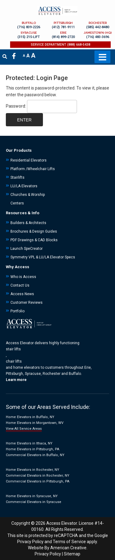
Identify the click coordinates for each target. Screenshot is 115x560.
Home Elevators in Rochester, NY (32, 470)
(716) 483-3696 (97, 37)
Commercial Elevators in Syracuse (33, 502)
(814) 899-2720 (63, 37)
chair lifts (14, 361)
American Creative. (68, 547)
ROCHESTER (98, 23)
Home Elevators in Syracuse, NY (32, 496)
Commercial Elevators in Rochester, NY (37, 476)
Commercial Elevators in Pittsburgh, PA (37, 481)
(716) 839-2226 (28, 27)
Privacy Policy (30, 541)
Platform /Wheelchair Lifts (32, 169)
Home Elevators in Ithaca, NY (29, 443)
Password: (41, 106)
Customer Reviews (26, 302)
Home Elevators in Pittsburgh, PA (32, 449)
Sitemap (72, 553)
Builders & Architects (28, 223)
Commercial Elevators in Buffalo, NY (35, 455)
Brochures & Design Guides (33, 231)
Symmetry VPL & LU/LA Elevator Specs (42, 257)
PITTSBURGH (63, 23)
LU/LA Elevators (23, 186)
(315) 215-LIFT (28, 37)
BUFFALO (29, 23)
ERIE (63, 32)
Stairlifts (17, 177)
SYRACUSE (29, 32)
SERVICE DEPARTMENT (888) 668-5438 (60, 45)
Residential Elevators (28, 160)
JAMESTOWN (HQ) (98, 32)
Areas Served (53, 407)
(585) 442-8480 (97, 27)
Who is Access (23, 277)
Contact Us (19, 285)
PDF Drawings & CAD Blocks (34, 240)
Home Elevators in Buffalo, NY (30, 417)
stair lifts (13, 349)
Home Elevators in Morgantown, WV (34, 423)
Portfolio (17, 311)
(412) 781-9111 (63, 27)
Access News (22, 294)
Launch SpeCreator (26, 248)
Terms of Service (69, 541)
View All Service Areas (24, 429)
